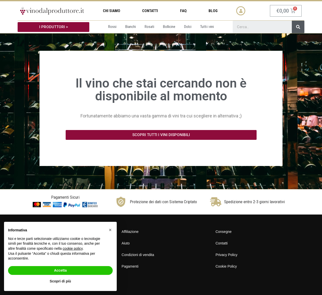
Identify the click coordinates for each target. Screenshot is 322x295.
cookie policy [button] (73, 248)
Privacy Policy (226, 255)
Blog (213, 11)
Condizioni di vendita (138, 255)
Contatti (150, 11)
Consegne (224, 232)
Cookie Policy (226, 266)
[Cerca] (298, 27)
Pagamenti (130, 266)
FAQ (183, 11)
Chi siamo (111, 11)
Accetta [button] (60, 270)
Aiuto (126, 243)
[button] (53, 27)
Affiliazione (130, 232)
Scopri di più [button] (60, 281)
